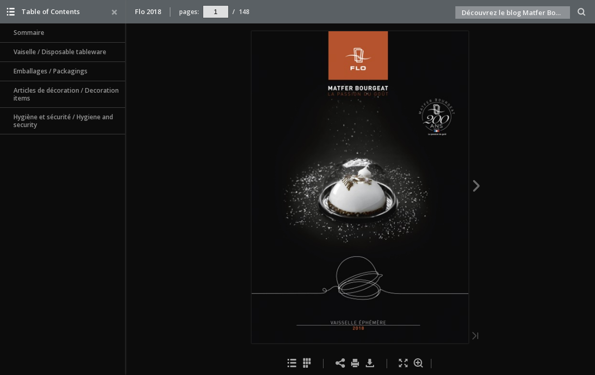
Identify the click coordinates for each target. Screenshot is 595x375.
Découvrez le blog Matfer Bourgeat (516, 12)
